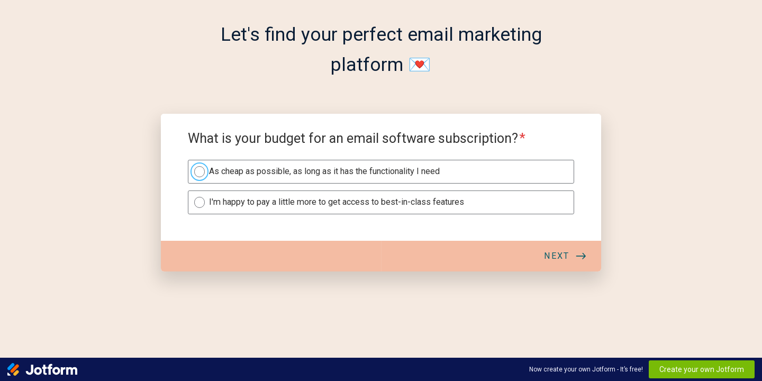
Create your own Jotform (701, 369)
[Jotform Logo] (42, 369)
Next (556, 256)
